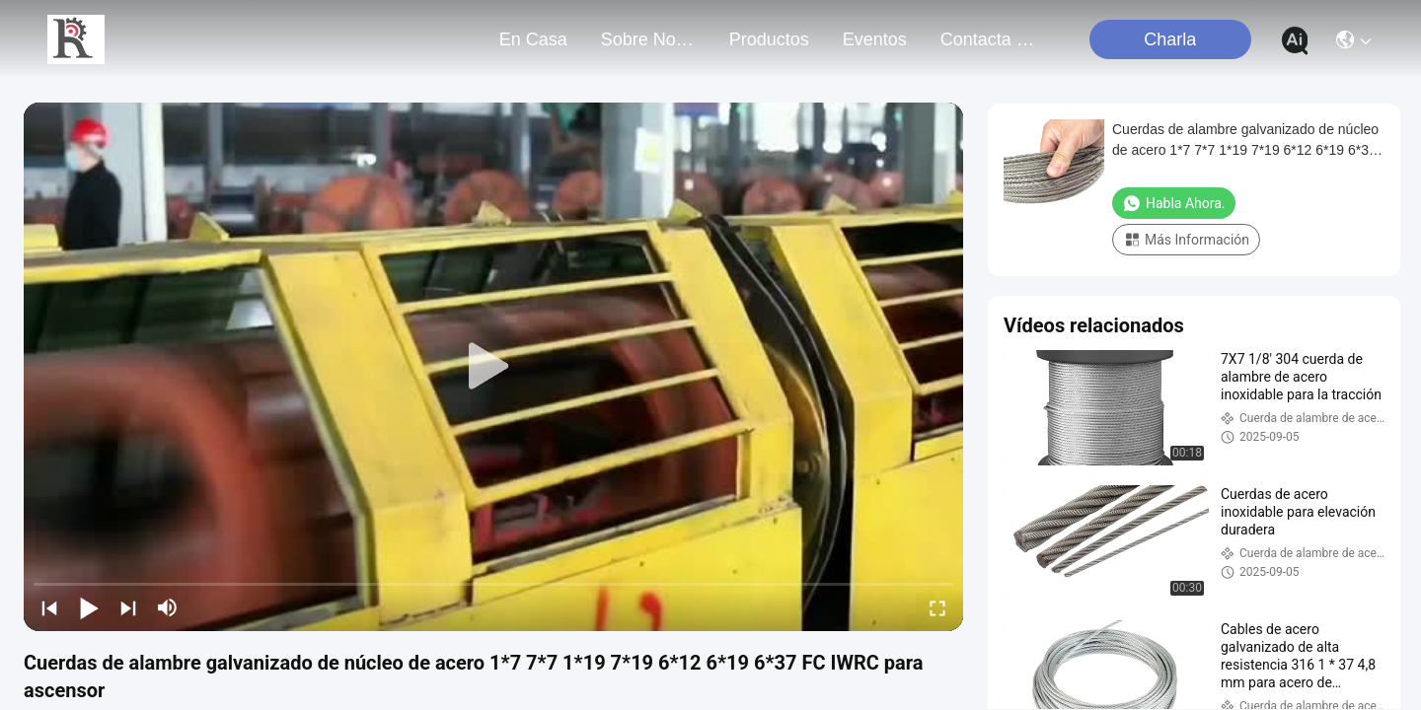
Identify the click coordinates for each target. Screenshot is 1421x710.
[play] (493, 366)
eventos (875, 39)
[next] (128, 607)
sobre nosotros (648, 39)
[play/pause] (89, 607)
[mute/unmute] (167, 607)
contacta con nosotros (987, 39)
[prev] (49, 607)
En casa (533, 39)
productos (769, 39)
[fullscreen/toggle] (937, 607)
